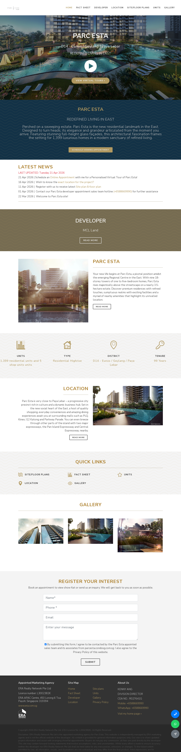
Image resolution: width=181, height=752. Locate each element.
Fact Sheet (74, 693)
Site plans (98, 689)
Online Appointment (62, 177)
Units (96, 693)
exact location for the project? (76, 182)
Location (73, 702)
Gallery (97, 697)
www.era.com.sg (27, 705)
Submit (90, 662)
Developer (74, 697)
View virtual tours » (90, 90)
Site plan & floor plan (88, 187)
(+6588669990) (122, 191)
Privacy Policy (101, 702)
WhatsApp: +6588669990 (133, 708)
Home (71, 689)
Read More (90, 240)
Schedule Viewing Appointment (90, 150)
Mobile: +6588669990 (131, 703)
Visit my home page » (130, 713)
